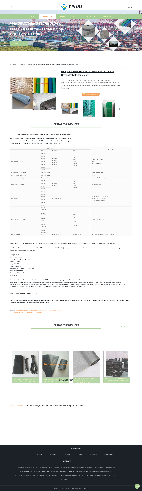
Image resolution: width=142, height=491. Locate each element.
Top (137, 485)
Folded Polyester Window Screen (46, 475)
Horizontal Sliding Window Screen (68, 475)
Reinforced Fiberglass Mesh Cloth (103, 475)
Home (33, 20)
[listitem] (71, 108)
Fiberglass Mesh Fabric (57, 471)
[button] (11, 7)
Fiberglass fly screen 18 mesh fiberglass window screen (28, 312)
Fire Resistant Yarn (97, 300)
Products (47, 20)
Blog (75, 20)
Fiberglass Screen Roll (67, 467)
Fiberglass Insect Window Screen (76, 471)
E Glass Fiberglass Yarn (84, 300)
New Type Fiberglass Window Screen (25, 467)
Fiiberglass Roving (71, 300)
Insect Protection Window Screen (39, 302)
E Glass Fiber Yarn (59, 300)
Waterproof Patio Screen (40, 471)
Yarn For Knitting (86, 475)
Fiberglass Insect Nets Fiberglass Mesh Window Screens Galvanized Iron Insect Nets (39, 310)
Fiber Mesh (64, 479)
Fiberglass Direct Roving (111, 300)
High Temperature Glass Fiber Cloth (103, 467)
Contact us (90, 20)
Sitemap (86, 488)
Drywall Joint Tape (39, 300)
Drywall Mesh (49, 300)
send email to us (90, 94)
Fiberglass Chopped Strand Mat (48, 467)
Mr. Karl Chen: (17, 413)
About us (107, 20)
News (62, 20)
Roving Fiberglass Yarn (21, 302)
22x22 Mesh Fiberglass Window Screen (22, 300)
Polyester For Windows (83, 467)
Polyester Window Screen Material (99, 471)
